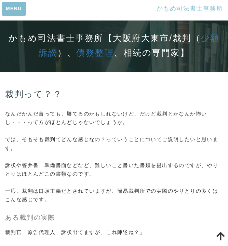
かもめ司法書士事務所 (190, 8)
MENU (14, 8)
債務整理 (95, 52)
